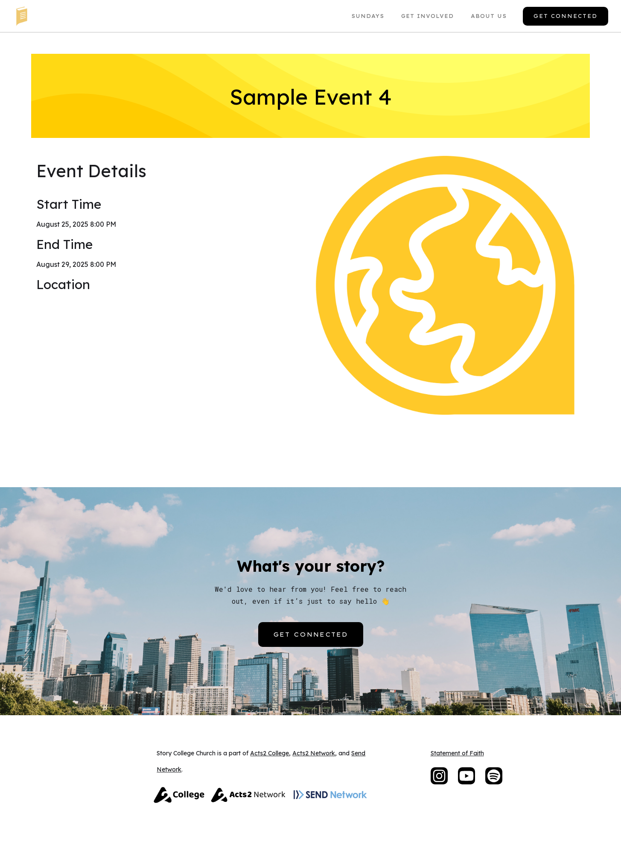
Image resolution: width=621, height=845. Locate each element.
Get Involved (427, 16)
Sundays (367, 16)
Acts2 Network (313, 753)
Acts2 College (269, 753)
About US (489, 16)
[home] (21, 16)
